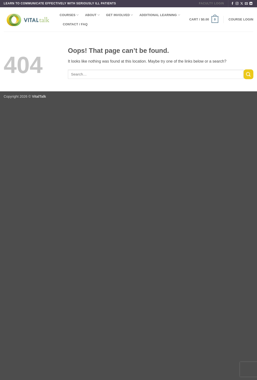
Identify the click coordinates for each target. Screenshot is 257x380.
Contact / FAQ (75, 24)
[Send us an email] (246, 3)
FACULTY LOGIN (211, 3)
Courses (69, 15)
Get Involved (119, 15)
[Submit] (248, 74)
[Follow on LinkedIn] (250, 3)
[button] (203, 19)
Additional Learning (159, 15)
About (92, 15)
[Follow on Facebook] (232, 3)
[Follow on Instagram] (237, 3)
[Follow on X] (241, 3)
